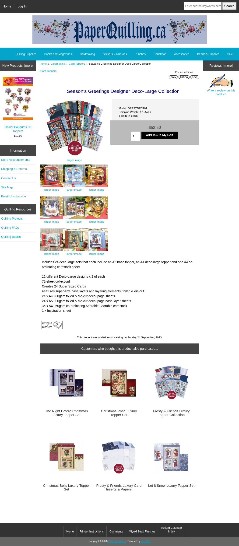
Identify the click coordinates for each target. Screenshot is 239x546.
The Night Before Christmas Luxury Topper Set (66, 413)
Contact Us (8, 178)
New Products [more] (18, 65)
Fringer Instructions (92, 531)
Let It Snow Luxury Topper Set (171, 485)
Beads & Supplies (208, 54)
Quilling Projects (12, 218)
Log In (22, 6)
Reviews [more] (221, 65)
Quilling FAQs (10, 227)
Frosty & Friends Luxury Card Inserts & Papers (119, 487)
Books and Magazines (58, 54)
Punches (140, 54)
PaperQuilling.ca (117, 541)
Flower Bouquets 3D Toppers (18, 105)
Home (7, 6)
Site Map (7, 187)
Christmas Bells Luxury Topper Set (66, 487)
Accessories (181, 54)
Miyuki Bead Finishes (142, 531)
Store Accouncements (15, 159)
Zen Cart (146, 541)
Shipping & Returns (14, 169)
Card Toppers (77, 63)
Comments (116, 531)
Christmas (160, 54)
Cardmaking (57, 63)
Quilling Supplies (25, 54)
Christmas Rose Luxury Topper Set (119, 413)
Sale (230, 54)
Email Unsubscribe (13, 196)
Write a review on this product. (221, 85)
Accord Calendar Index (171, 529)
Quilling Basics (11, 236)
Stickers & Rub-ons (115, 54)
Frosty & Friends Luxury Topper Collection (171, 413)
